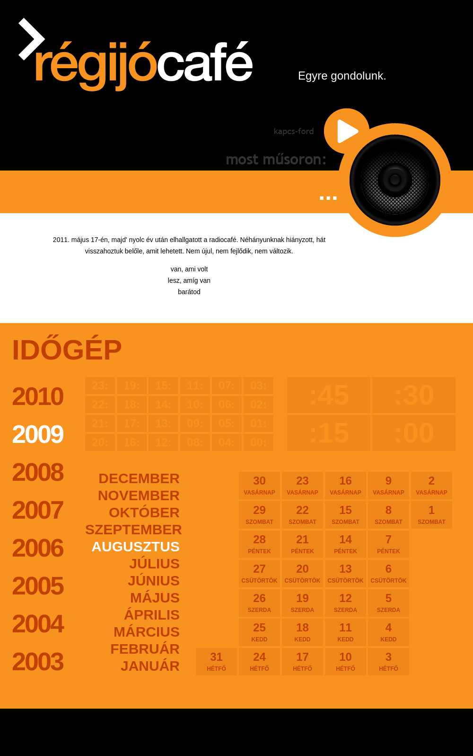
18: (131, 404)
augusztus (135, 546)
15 (345, 514)
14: (163, 404)
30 (259, 485)
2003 (37, 661)
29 (259, 514)
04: (227, 442)
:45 (329, 395)
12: (163, 442)
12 (345, 602)
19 (302, 602)
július (154, 563)
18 (302, 632)
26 (259, 602)
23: (100, 385)
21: (100, 423)
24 (259, 661)
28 (259, 544)
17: (131, 423)
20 (302, 573)
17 (302, 661)
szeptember (132, 529)
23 (302, 485)
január (150, 666)
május (155, 597)
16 (345, 485)
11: (195, 385)
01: (258, 423)
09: (195, 423)
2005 (37, 585)
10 (345, 661)
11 (345, 632)
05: (227, 423)
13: (163, 423)
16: (131, 442)
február (145, 649)
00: (258, 442)
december (139, 478)
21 (302, 544)
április (152, 614)
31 (216, 661)
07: (227, 385)
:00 (414, 433)
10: (195, 404)
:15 (329, 433)
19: (131, 385)
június (154, 580)
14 (345, 544)
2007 (37, 509)
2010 (37, 396)
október (144, 512)
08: (195, 442)
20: (100, 442)
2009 (37, 434)
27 (259, 573)
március (147, 631)
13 (345, 573)
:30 (414, 395)
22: (100, 404)
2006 (37, 547)
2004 (37, 623)
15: (163, 385)
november (139, 495)
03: (258, 385)
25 (259, 632)
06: (227, 404)
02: (258, 404)
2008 (37, 472)
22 (302, 514)
